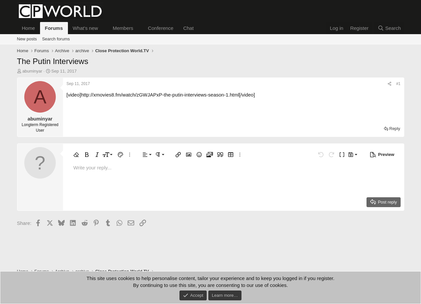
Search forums (56, 38)
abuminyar (32, 71)
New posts (27, 38)
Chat (188, 28)
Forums (54, 28)
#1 (398, 83)
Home (28, 28)
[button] (103, 28)
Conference (161, 28)
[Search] (389, 28)
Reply (394, 128)
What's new (85, 28)
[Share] (389, 84)
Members (123, 28)
